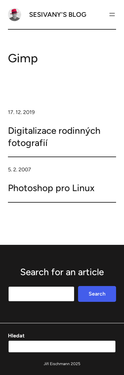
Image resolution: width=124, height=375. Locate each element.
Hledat (16, 335)
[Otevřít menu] (112, 14)
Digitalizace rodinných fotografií (54, 136)
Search (97, 294)
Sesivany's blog (57, 14)
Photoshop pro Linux (51, 187)
